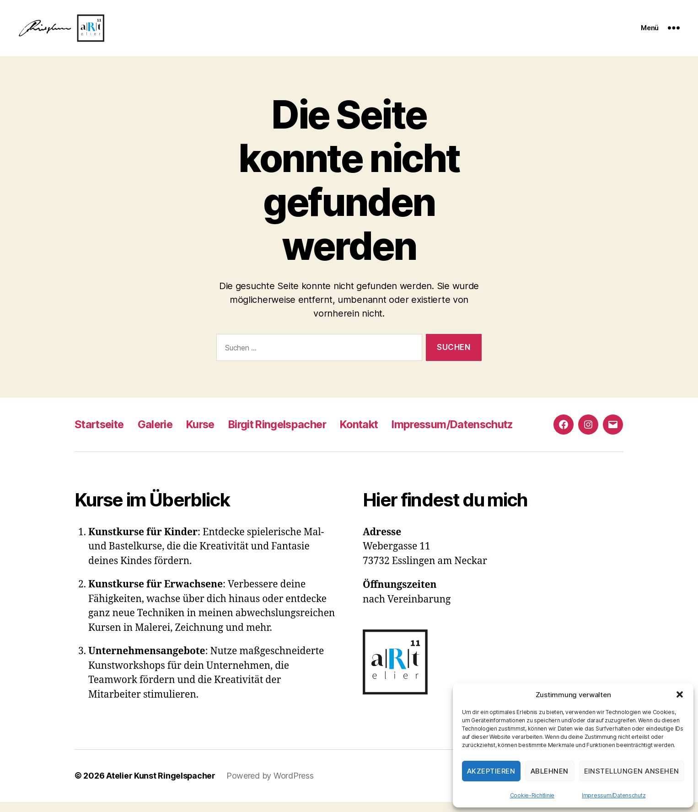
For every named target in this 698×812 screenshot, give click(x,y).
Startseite (101, 434)
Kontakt (370, 434)
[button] (679, 694)
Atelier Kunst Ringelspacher (161, 786)
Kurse (206, 434)
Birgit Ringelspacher (285, 434)
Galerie (158, 434)
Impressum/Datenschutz (613, 795)
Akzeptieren (491, 771)
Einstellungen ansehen (632, 771)
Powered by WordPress (270, 786)
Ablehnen (550, 771)
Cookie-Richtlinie (532, 795)
